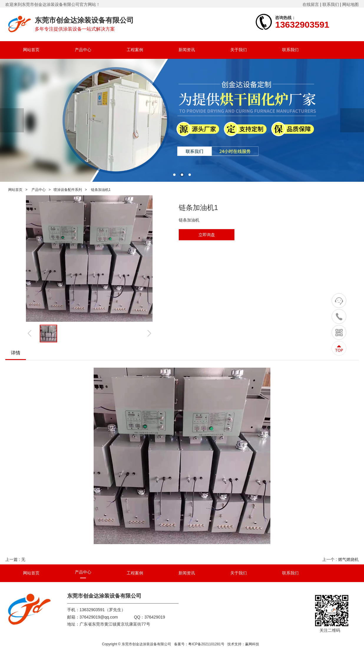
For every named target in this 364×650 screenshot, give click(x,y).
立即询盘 (206, 234)
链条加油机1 (101, 190)
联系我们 (330, 4)
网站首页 (15, 190)
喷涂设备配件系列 (68, 190)
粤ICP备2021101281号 (206, 644)
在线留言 (310, 4)
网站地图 (350, 4)
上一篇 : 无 (15, 559)
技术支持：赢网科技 (243, 644)
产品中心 (39, 190)
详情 (15, 352)
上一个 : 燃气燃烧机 (340, 559)
